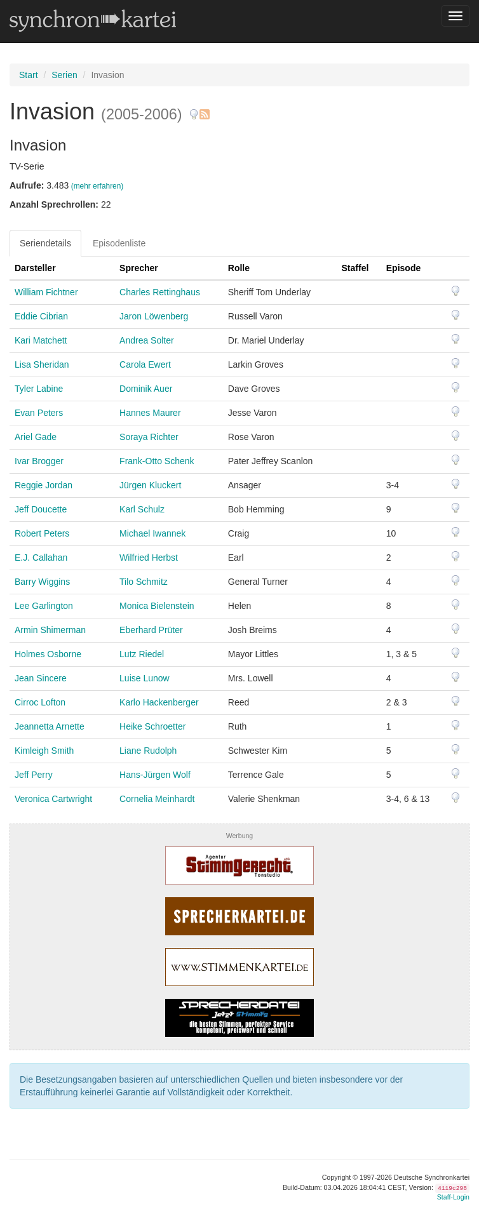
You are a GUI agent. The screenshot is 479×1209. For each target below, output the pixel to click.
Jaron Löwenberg (153, 316)
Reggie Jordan (43, 485)
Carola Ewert (145, 364)
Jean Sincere (41, 678)
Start (28, 75)
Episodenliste (119, 243)
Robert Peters (42, 533)
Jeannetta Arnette (49, 726)
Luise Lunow (144, 678)
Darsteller (35, 268)
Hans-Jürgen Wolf (155, 775)
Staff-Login (453, 1197)
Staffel (355, 268)
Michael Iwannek (152, 533)
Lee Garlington (44, 606)
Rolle (239, 268)
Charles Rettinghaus (159, 292)
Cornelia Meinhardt (156, 799)
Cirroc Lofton (40, 702)
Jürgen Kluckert (150, 485)
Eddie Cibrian (41, 316)
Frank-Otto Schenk (156, 461)
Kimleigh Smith (44, 750)
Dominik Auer (145, 389)
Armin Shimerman (50, 630)
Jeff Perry (34, 775)
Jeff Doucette (41, 509)
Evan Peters (39, 413)
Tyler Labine (39, 389)
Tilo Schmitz (143, 582)
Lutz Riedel (141, 654)
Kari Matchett (41, 340)
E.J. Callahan (41, 557)
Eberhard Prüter (151, 630)
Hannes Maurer (150, 413)
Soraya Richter (149, 437)
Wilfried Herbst (148, 557)
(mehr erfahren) (97, 186)
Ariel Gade (36, 437)
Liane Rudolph (148, 750)
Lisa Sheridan (42, 364)
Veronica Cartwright (53, 799)
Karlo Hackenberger (159, 702)
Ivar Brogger (39, 461)
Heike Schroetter (152, 726)
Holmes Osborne (48, 654)
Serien (64, 75)
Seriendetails (45, 243)
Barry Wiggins (42, 582)
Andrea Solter (146, 340)
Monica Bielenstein (156, 606)
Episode (403, 268)
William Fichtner (46, 292)
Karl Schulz (142, 509)
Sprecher (138, 268)
